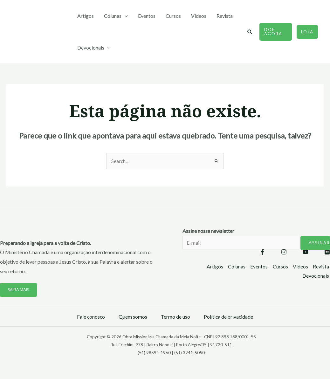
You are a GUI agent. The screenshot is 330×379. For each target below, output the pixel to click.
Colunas (116, 16)
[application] (124, 16)
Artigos (85, 16)
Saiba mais (19, 290)
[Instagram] (284, 252)
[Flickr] (327, 252)
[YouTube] (305, 252)
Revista (225, 16)
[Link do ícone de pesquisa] (250, 32)
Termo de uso (175, 317)
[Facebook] (262, 252)
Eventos (146, 16)
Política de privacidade (229, 317)
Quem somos (133, 317)
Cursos (173, 16)
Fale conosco (90, 317)
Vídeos (198, 16)
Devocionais (94, 48)
